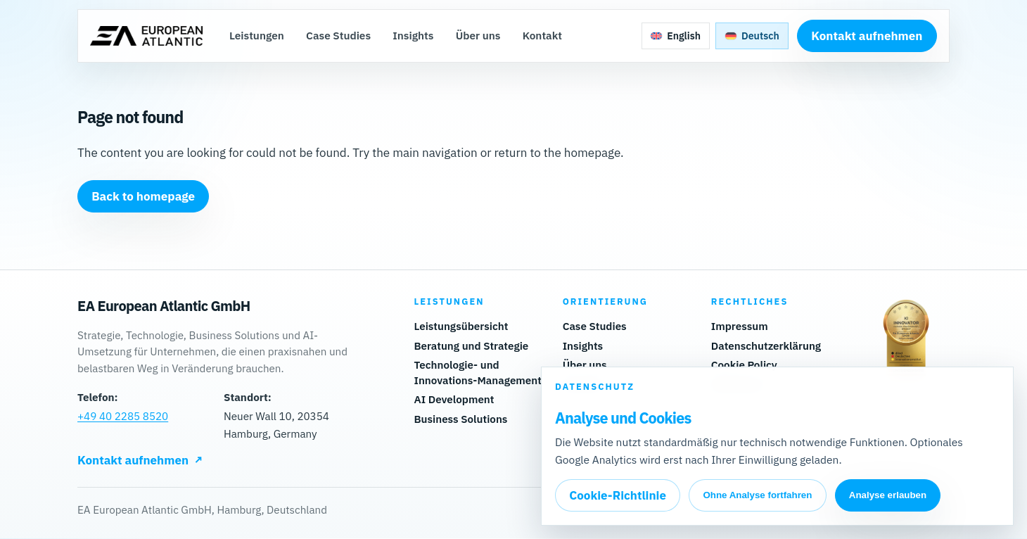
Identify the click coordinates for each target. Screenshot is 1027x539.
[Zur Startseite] (147, 36)
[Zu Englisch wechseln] (675, 36)
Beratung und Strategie (471, 346)
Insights (413, 36)
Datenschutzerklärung (766, 346)
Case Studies (339, 36)
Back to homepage (143, 197)
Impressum (739, 326)
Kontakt (543, 36)
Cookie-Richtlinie (617, 495)
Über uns (479, 36)
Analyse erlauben (887, 495)
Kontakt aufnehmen (865, 36)
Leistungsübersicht (461, 326)
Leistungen (257, 36)
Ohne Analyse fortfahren (757, 495)
